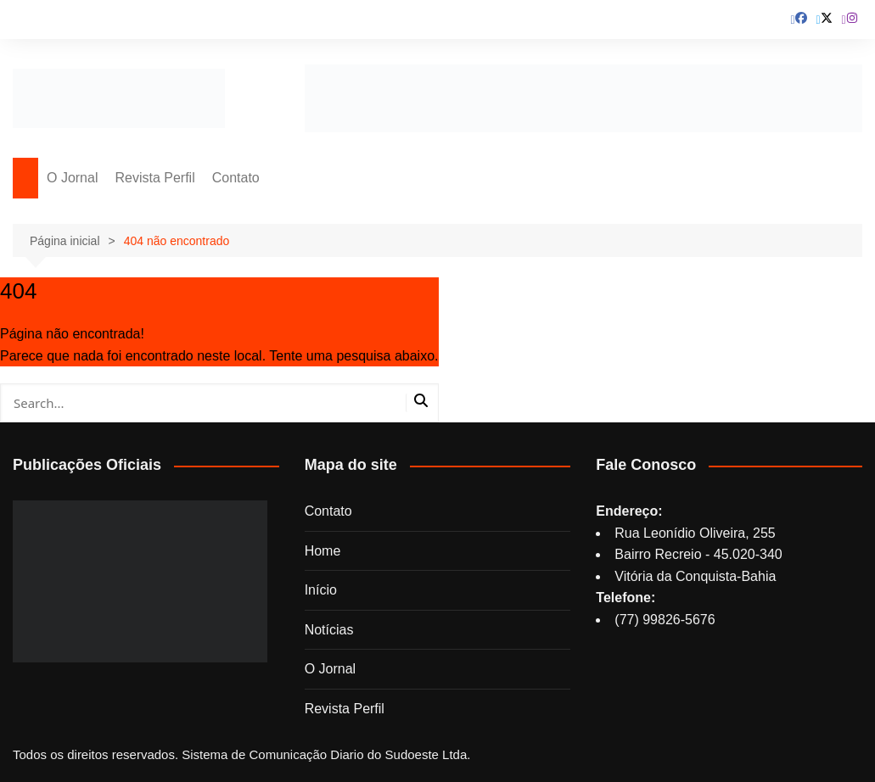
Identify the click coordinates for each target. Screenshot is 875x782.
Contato (236, 177)
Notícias (329, 630)
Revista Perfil (154, 177)
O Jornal (72, 177)
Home (323, 551)
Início (321, 590)
